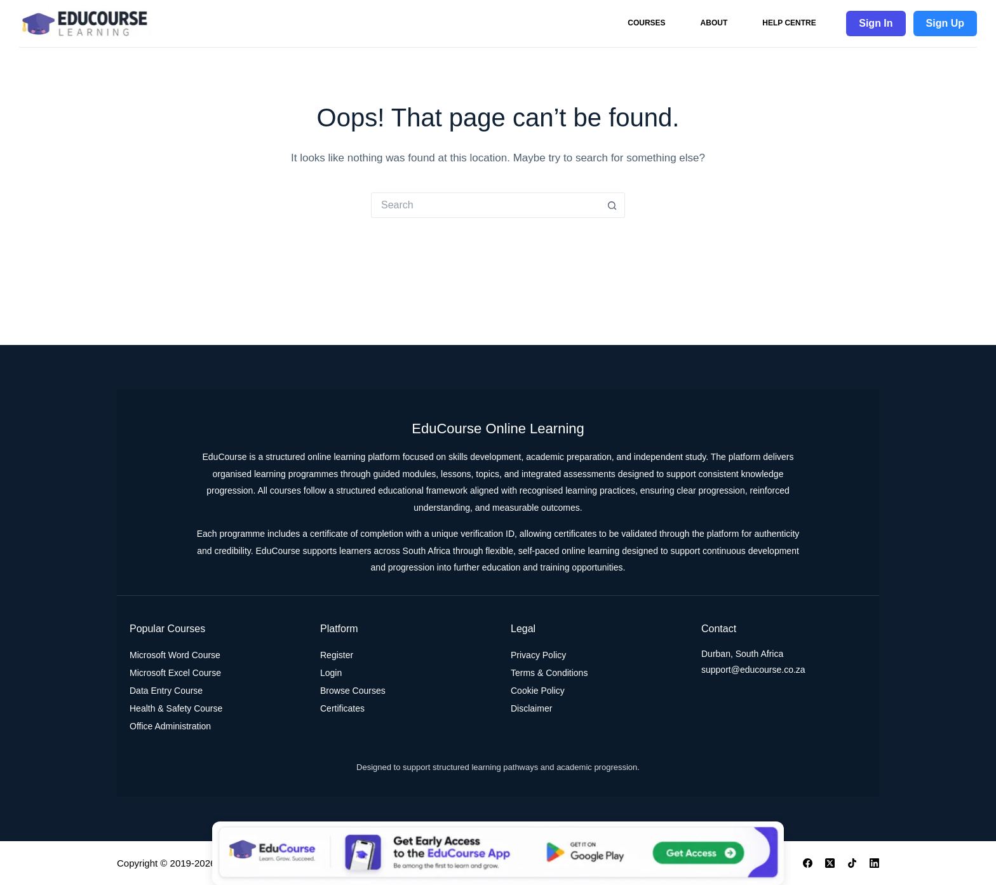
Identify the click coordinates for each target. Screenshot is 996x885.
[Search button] (612, 205)
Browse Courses (353, 691)
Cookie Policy (538, 691)
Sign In (875, 23)
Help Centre (789, 22)
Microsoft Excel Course (175, 673)
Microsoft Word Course (175, 655)
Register (336, 655)
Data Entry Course (166, 691)
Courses (646, 22)
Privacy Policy (538, 655)
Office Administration (170, 726)
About (714, 22)
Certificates (342, 708)
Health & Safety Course (176, 708)
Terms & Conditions (549, 673)
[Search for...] (485, 205)
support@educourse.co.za (753, 670)
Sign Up (945, 23)
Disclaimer (531, 708)
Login (331, 673)
